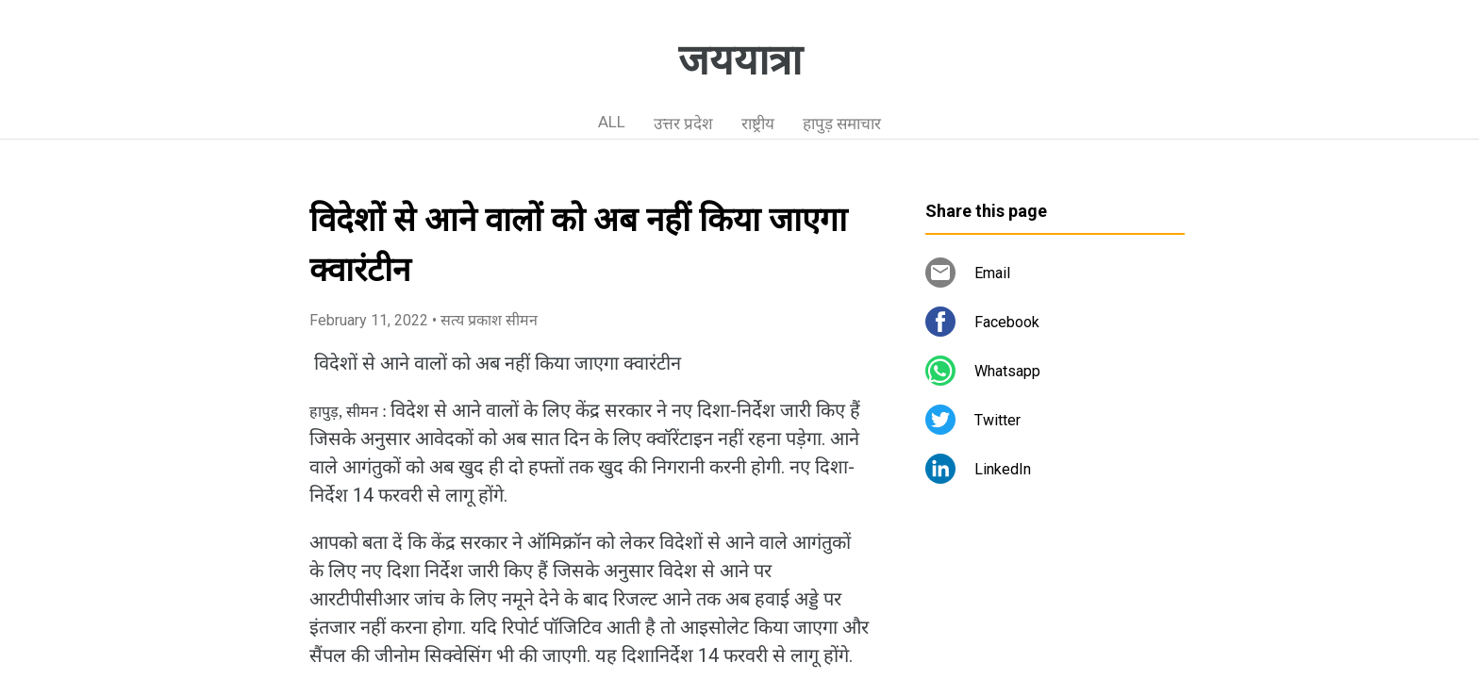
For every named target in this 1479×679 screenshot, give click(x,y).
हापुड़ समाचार (842, 123)
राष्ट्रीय (757, 123)
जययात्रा (740, 60)
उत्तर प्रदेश (683, 123)
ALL (611, 121)
